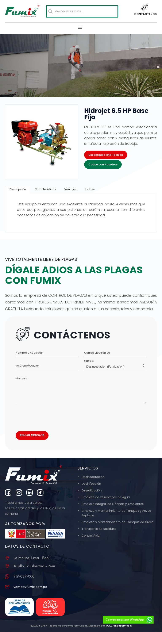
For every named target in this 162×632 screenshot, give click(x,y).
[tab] (17, 189)
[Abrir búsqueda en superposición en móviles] (82, 11)
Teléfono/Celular (27, 366)
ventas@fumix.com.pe (30, 587)
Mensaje (21, 378)
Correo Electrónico (97, 353)
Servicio (89, 361)
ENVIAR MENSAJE (32, 435)
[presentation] (48, 416)
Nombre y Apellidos (29, 353)
